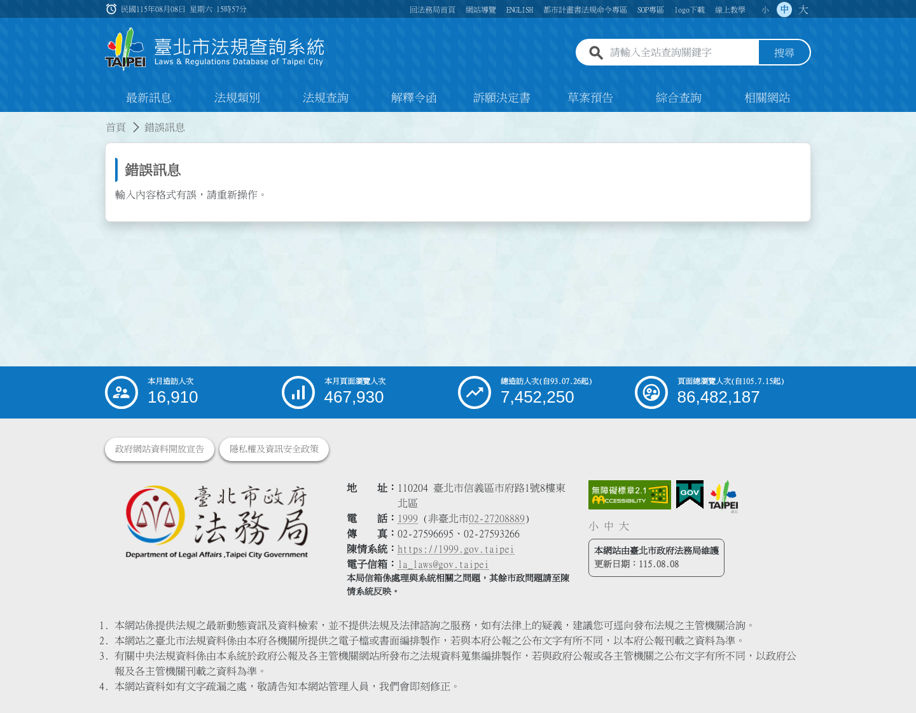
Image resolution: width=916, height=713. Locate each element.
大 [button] (803, 9)
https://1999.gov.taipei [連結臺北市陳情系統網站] (456, 549)
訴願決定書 (502, 98)
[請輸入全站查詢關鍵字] (682, 53)
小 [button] (765, 9)
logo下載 (689, 9)
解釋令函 (414, 98)
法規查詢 (326, 98)
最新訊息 (149, 98)
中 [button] (784, 9)
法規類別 (237, 98)
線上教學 (730, 9)
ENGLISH (519, 9)
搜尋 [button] (784, 53)
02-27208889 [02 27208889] (497, 518)
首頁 (116, 127)
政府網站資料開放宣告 (159, 449)
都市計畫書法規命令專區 (585, 9)
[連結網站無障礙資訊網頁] (629, 494)
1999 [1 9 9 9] (408, 518)
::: (7, 119)
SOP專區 (650, 9)
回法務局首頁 (432, 9)
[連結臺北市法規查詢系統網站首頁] (215, 49)
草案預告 (590, 98)
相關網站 (767, 98)
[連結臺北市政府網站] (723, 496)
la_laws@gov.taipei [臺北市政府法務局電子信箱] (443, 564)
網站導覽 (481, 9)
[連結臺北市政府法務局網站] (216, 521)
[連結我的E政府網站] (690, 494)
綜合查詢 (679, 98)
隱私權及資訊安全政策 (274, 449)
